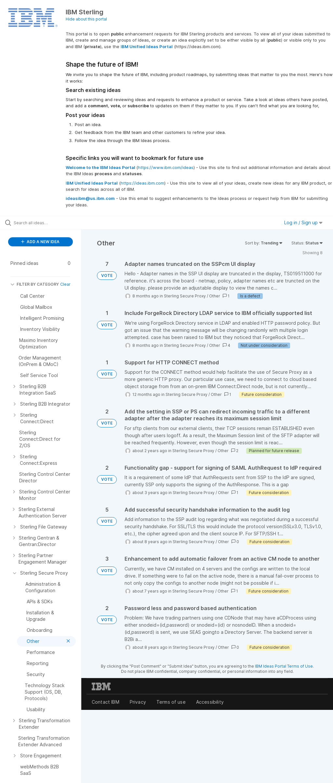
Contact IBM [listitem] (105, 702)
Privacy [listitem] (138, 702)
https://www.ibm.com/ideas (165, 167)
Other (214, 296)
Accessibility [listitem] (210, 702)
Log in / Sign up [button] (303, 222)
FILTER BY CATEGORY (34, 284)
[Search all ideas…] (44, 223)
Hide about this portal (86, 19)
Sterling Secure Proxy (185, 296)
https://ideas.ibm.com (142, 183)
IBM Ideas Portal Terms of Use (284, 666)
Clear (65, 284)
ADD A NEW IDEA (40, 241)
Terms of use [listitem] (171, 702)
